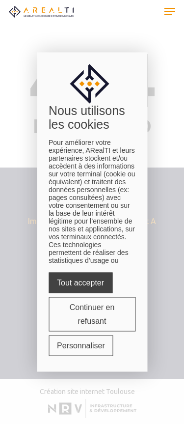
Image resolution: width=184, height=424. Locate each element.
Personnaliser (81, 345)
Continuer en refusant (92, 314)
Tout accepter (80, 283)
